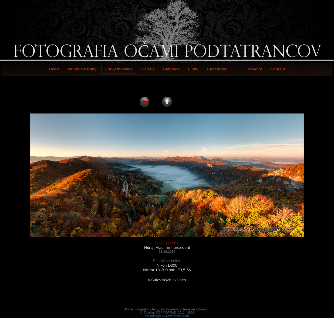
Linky (193, 69)
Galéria (148, 69)
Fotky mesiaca (119, 69)
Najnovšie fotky (82, 69)
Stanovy (254, 69)
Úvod (54, 69)
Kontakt (277, 69)
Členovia (171, 69)
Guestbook (217, 69)
